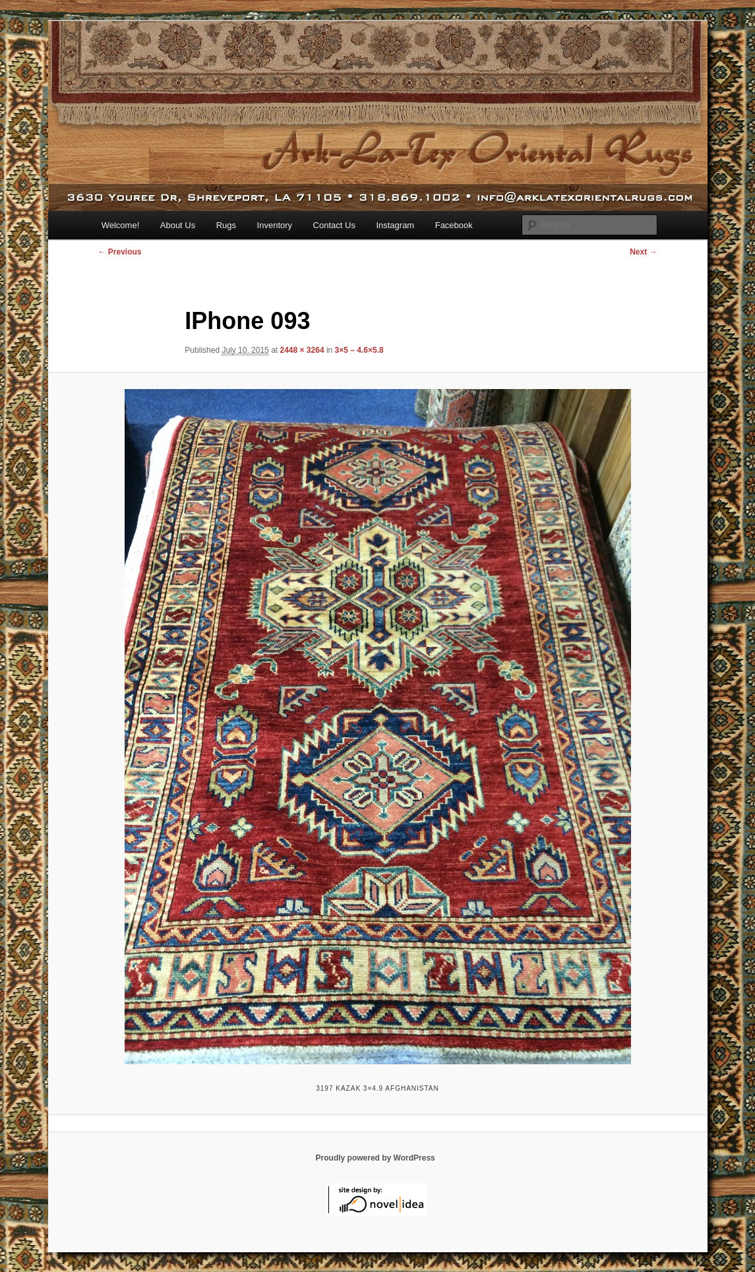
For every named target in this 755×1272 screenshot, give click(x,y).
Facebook (454, 225)
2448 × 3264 (302, 350)
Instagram (395, 225)
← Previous (120, 252)
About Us (177, 225)
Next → (643, 252)
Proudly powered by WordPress (375, 1158)
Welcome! (121, 225)
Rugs (226, 225)
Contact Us (334, 225)
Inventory (274, 225)
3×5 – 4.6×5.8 (359, 350)
